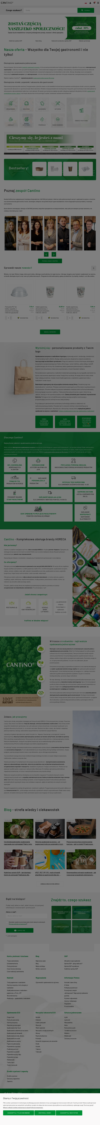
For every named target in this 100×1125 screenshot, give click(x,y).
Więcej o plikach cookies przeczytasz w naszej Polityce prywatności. (23, 1108)
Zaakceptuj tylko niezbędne (18, 1113)
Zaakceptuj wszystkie (69, 1113)
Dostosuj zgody (45, 1113)
